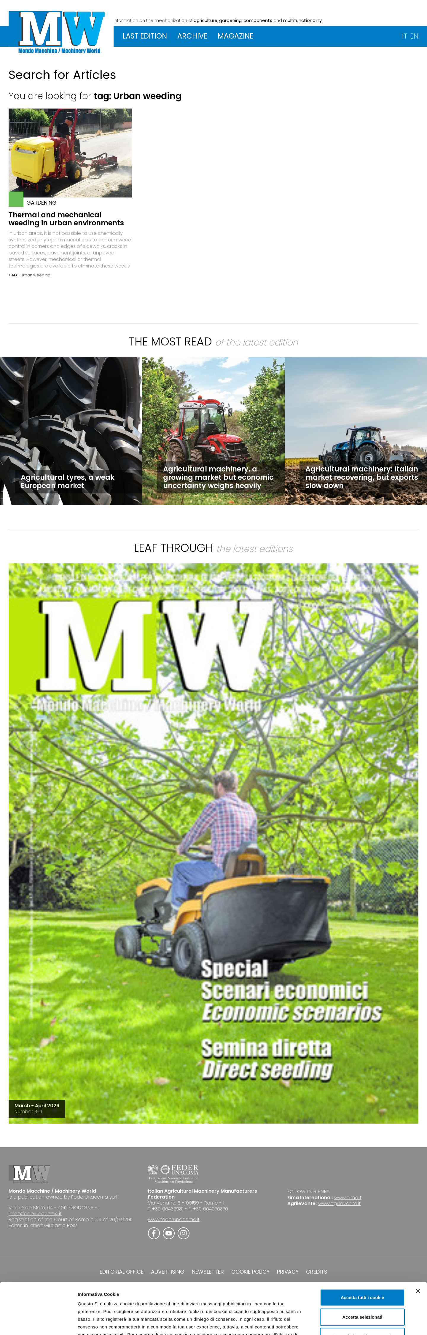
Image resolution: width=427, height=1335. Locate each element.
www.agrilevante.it (339, 1203)
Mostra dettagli (312, 1323)
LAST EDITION (144, 36)
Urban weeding (35, 275)
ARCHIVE (192, 36)
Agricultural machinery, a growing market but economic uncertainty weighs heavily (218, 477)
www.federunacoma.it (174, 1219)
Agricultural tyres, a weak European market (67, 481)
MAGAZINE (235, 36)
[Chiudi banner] (418, 1248)
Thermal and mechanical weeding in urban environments (66, 219)
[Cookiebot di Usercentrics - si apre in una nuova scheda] (38, 1323)
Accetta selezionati (362, 1273)
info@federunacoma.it (35, 1213)
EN (414, 36)
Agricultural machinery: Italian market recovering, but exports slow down (361, 477)
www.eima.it (347, 1197)
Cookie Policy (238, 1298)
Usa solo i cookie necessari (362, 1293)
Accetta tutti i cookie (362, 1254)
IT (404, 36)
